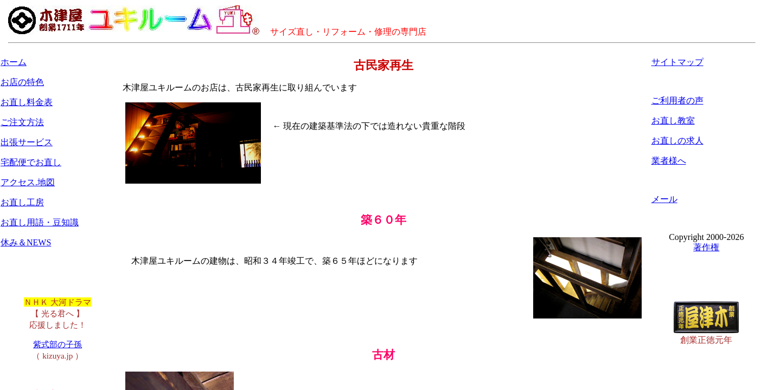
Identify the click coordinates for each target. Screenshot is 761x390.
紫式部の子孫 (57, 344)
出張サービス (27, 142)
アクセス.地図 (28, 182)
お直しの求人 (677, 140)
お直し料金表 (27, 102)
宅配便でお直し (31, 162)
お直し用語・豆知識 (40, 222)
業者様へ (668, 160)
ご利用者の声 (677, 100)
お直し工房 (22, 202)
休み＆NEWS (26, 242)
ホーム (14, 62)
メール (664, 199)
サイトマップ (677, 62)
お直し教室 (673, 120)
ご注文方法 (22, 122)
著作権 (706, 247)
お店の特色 (22, 82)
